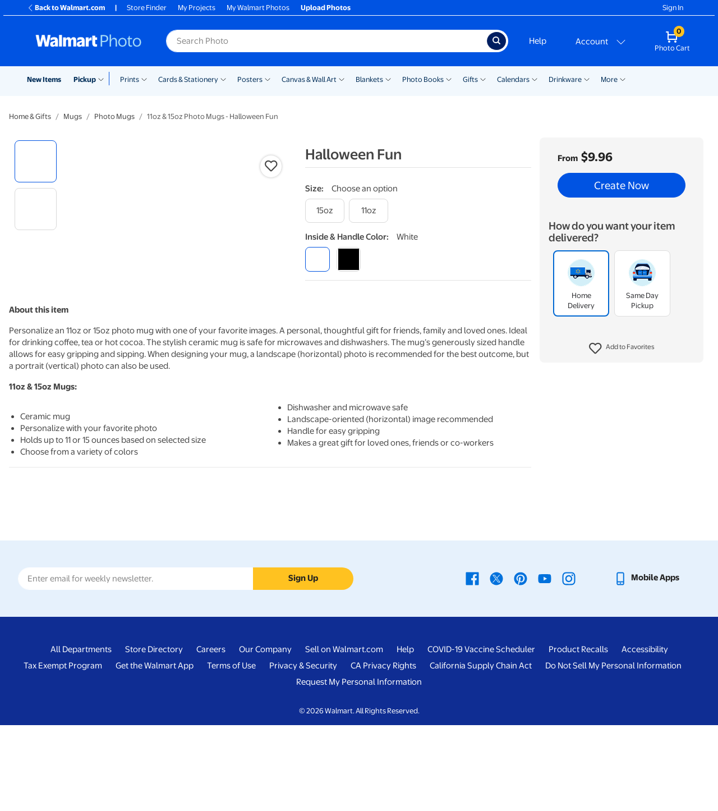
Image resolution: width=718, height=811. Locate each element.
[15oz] (324, 211)
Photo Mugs (114, 116)
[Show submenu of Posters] (267, 78)
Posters (250, 79)
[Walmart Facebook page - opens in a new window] (472, 664)
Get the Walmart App (155, 751)
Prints (129, 79)
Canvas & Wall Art (309, 79)
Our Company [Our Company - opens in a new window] (265, 735)
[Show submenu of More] (622, 78)
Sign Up (303, 664)
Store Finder (147, 7)
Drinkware (565, 79)
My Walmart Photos (258, 7)
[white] (317, 259)
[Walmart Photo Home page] (88, 41)
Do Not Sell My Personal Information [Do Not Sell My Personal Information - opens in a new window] (613, 751)
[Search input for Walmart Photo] (326, 41)
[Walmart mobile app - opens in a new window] (646, 664)
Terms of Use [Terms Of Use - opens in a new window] (231, 751)
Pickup (84, 79)
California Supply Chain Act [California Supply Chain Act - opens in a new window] (481, 751)
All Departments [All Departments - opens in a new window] (81, 735)
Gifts (470, 79)
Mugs (72, 116)
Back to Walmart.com (66, 7)
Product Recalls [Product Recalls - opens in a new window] (578, 735)
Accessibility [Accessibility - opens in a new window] (645, 735)
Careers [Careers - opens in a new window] (210, 735)
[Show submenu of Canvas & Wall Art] (341, 78)
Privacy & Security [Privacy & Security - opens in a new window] (303, 751)
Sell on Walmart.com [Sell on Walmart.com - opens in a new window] (344, 735)
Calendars (513, 79)
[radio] (36, 161)
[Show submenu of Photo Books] (448, 78)
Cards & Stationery (188, 79)
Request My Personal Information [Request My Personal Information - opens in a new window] (359, 768)
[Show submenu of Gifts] (483, 78)
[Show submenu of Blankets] (388, 78)
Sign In (672, 7)
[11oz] (368, 211)
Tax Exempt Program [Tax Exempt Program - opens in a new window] (63, 751)
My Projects (196, 7)
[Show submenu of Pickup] (103, 78)
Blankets (369, 79)
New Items (44, 79)
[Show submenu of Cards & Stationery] (223, 78)
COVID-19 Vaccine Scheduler (481, 735)
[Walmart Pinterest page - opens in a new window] (520, 664)
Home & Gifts (30, 116)
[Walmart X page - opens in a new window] (496, 664)
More (609, 79)
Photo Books (423, 79)
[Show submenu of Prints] (144, 78)
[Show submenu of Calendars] (534, 78)
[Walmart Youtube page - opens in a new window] (544, 664)
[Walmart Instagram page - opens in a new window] (569, 664)
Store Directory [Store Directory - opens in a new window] (154, 735)
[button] (621, 348)
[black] (349, 259)
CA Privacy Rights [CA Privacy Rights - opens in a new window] (383, 751)
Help (537, 41)
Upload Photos (326, 7)
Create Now (621, 185)
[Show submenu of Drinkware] (586, 78)
